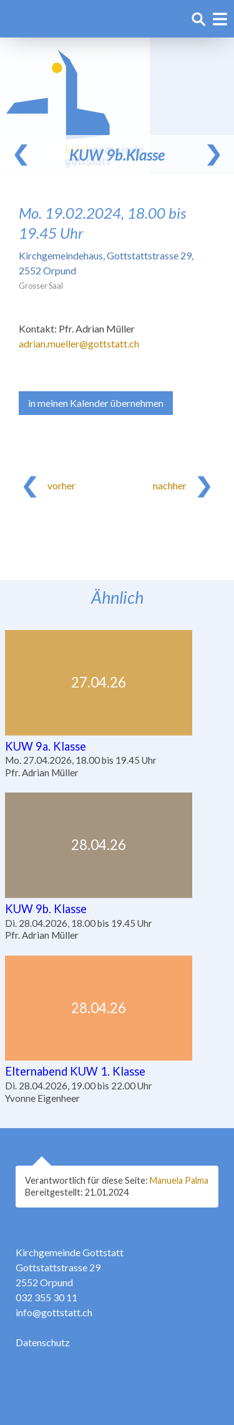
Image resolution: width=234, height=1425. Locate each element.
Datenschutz (43, 1342)
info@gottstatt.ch (54, 1312)
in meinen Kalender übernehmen (95, 403)
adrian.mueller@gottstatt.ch (79, 343)
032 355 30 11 (46, 1297)
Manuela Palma (179, 1180)
